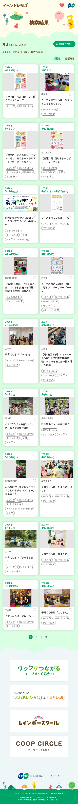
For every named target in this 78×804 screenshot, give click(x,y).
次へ (47, 636)
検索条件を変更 (65, 44)
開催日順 (69, 58)
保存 (34, 94)
